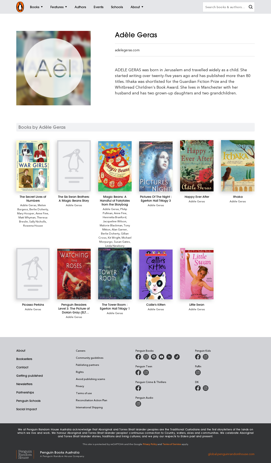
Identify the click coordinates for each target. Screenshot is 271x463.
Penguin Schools (28, 401)
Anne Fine (42, 213)
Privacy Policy (150, 444)
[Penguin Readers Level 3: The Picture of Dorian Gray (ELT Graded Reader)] (73, 274)
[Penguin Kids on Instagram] (205, 357)
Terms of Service (172, 444)
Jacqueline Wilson (114, 221)
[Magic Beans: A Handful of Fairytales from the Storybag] (114, 166)
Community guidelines (89, 358)
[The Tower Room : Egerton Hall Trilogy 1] (114, 273)
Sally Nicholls (37, 221)
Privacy (80, 386)
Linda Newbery (114, 246)
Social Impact (26, 409)
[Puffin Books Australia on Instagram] (198, 372)
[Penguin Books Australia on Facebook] (138, 357)
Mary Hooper (25, 213)
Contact (22, 367)
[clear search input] (251, 7)
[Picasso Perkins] (33, 273)
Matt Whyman (27, 217)
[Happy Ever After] (196, 165)
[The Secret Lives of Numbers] (33, 166)
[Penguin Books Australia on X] (154, 357)
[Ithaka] (237, 165)
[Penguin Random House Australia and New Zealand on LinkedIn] (169, 357)
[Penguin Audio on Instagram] (138, 404)
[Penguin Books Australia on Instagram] (146, 357)
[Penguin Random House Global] (28, 453)
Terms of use (84, 393)
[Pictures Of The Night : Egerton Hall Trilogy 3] (155, 166)
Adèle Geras (28, 205)
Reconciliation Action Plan (91, 400)
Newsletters (24, 384)
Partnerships (25, 392)
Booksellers (24, 359)
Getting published (29, 376)
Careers (80, 351)
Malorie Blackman (111, 225)
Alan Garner (119, 229)
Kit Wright (114, 237)
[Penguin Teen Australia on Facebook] (138, 372)
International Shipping (89, 407)
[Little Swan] (196, 273)
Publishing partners (87, 365)
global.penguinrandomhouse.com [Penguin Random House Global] (231, 453)
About (20, 351)
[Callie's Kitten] (155, 274)
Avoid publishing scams (90, 379)
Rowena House (33, 225)
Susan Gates (122, 241)
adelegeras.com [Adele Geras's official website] (127, 50)
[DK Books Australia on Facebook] (198, 388)
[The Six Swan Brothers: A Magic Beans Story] (73, 165)
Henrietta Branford (114, 217)
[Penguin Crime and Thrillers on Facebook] (138, 388)
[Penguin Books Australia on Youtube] (161, 357)
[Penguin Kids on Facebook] (198, 357)
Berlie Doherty (38, 209)
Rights (80, 372)
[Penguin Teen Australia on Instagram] (146, 372)
